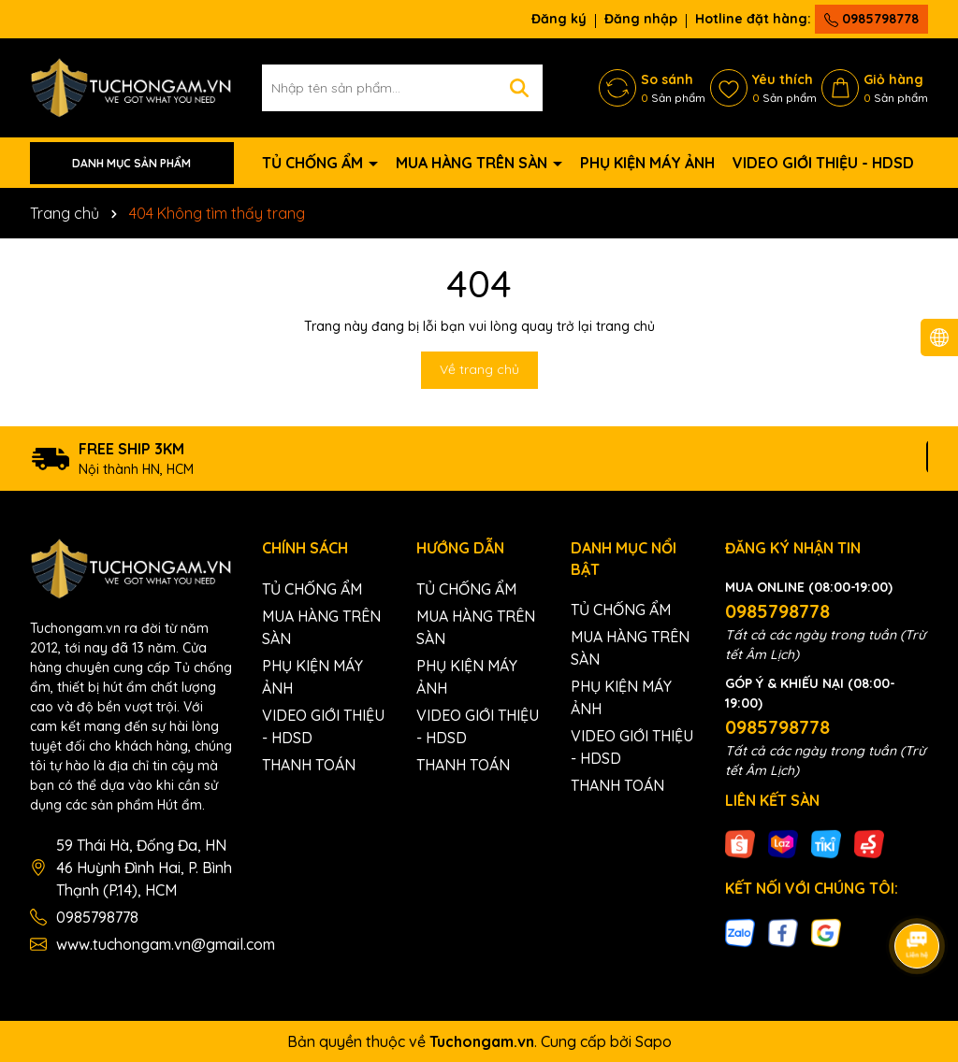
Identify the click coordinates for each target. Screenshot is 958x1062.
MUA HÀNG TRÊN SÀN (473, 162)
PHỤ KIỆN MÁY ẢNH (647, 162)
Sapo (653, 1041)
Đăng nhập (640, 18)
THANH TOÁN (309, 764)
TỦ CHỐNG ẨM (314, 162)
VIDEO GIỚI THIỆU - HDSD (823, 162)
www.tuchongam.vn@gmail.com (165, 944)
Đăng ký (559, 18)
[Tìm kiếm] (519, 88)
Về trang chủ (479, 369)
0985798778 (871, 18)
